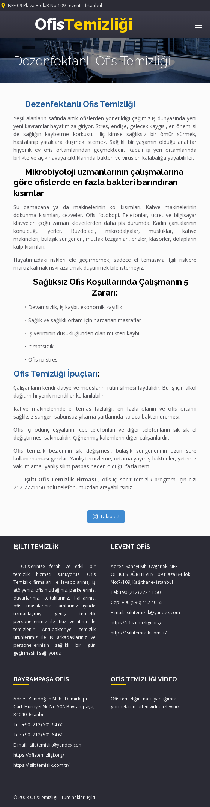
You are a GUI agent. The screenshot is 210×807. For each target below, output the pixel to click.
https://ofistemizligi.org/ (136, 623)
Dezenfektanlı (80, 104)
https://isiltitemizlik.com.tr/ (138, 633)
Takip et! (106, 516)
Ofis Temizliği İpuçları (56, 373)
